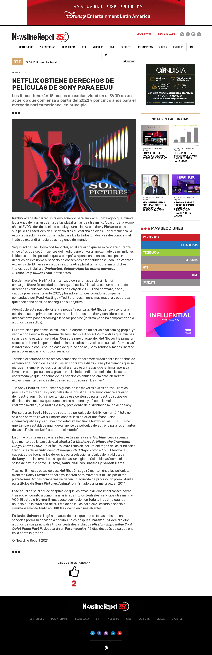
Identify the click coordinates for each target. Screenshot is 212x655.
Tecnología (151, 252)
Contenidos (151, 237)
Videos (163, 47)
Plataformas (189, 245)
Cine (195, 275)
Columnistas (145, 47)
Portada (16, 72)
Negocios (191, 260)
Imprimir (129, 62)
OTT (25, 72)
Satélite (149, 282)
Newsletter (144, 34)
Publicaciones (166, 34)
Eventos (178, 47)
